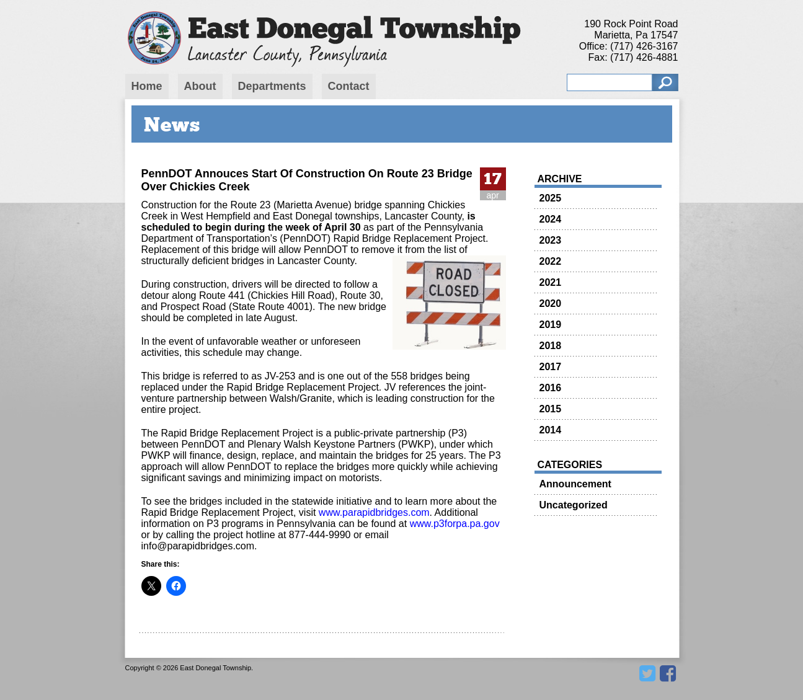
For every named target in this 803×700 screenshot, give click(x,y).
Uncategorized (573, 505)
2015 (550, 409)
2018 (550, 345)
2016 (550, 388)
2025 (550, 198)
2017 (550, 366)
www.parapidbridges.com (372, 512)
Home (146, 86)
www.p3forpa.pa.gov (455, 523)
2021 (550, 282)
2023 (550, 240)
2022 (550, 261)
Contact (349, 86)
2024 (550, 219)
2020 (550, 303)
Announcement (575, 484)
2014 (550, 430)
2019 (550, 324)
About (200, 86)
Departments (272, 86)
